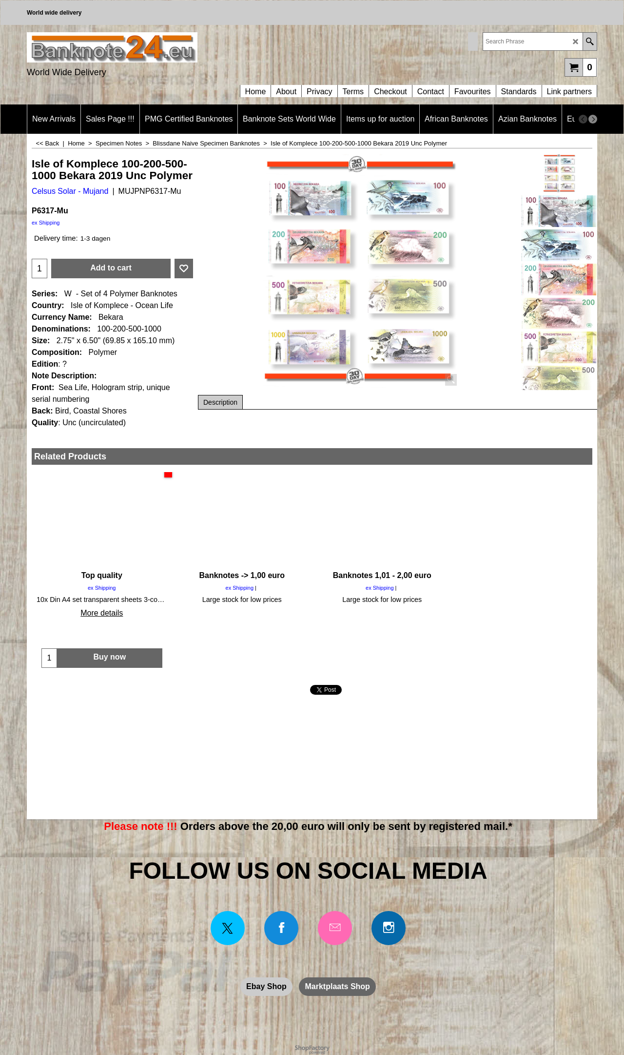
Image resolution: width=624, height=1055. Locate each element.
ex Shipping (46, 223)
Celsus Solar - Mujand (70, 191)
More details (101, 613)
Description (220, 402)
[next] (592, 119)
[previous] (583, 119)
